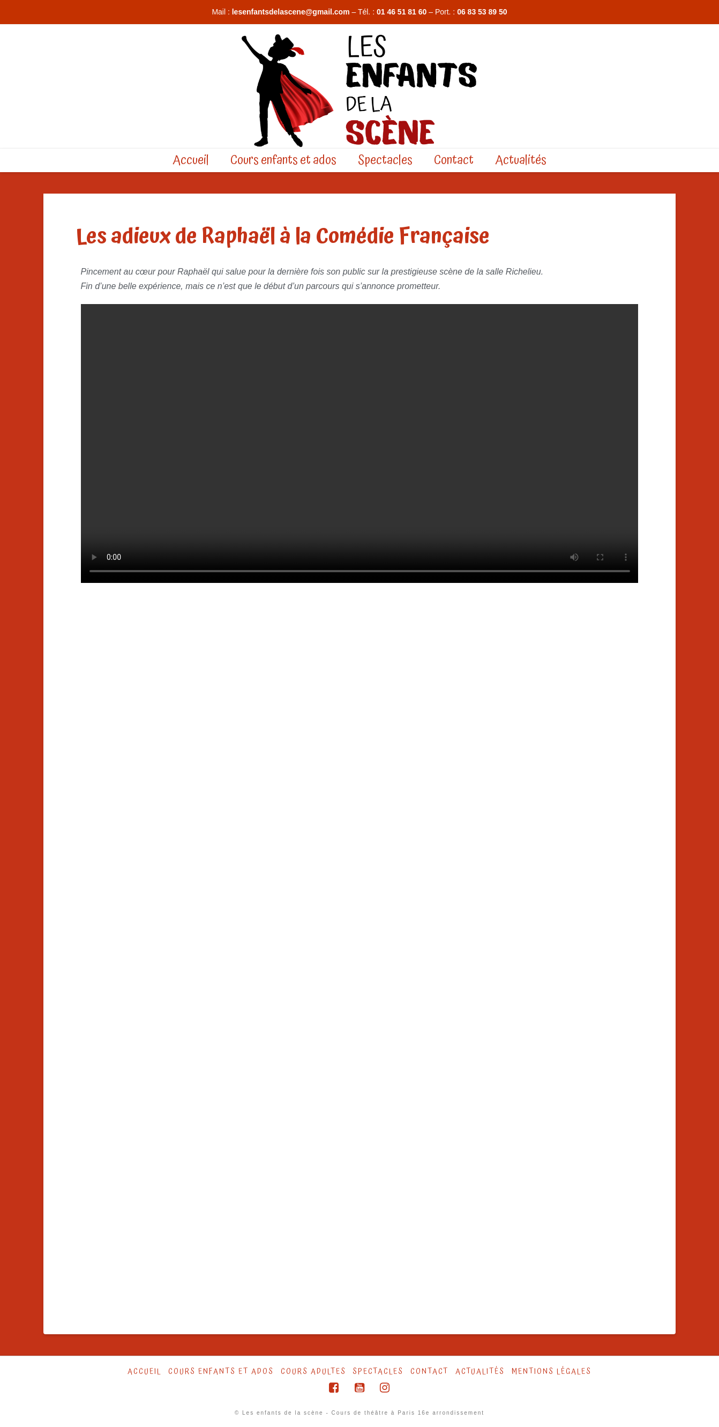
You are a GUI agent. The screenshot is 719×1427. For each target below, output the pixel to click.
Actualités (480, 1372)
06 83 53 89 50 (482, 12)
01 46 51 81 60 (401, 12)
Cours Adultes (313, 1372)
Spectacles (378, 1372)
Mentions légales (551, 1372)
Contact (429, 1372)
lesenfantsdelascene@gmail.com (291, 12)
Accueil (144, 1372)
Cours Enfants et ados (221, 1372)
